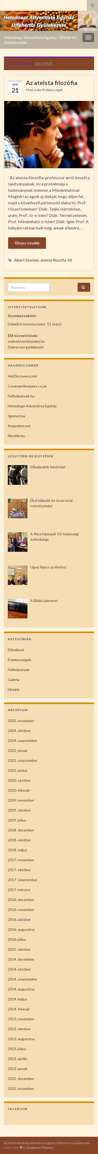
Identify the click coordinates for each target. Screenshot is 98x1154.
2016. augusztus (21, 929)
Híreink (13, 689)
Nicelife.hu (16, 436)
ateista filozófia (53, 260)
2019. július (17, 820)
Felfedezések (19, 669)
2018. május (17, 850)
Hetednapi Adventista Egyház (32, 406)
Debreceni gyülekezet (26, 347)
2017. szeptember (22, 879)
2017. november (21, 860)
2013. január (18, 1068)
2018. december (21, 830)
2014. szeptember (22, 979)
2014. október (19, 969)
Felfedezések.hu (21, 396)
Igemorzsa (16, 416)
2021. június (17, 770)
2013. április (17, 1058)
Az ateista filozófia (51, 82)
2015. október (19, 949)
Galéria (13, 679)
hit (70, 260)
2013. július (17, 1048)
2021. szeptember (22, 760)
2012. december (21, 1078)
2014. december (21, 959)
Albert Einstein (26, 260)
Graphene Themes (40, 1148)
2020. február (19, 790)
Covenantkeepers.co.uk (27, 386)
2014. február (19, 1009)
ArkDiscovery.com (22, 376)
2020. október (19, 780)
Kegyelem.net (19, 426)
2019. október (19, 810)
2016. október (19, 919)
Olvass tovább (27, 243)
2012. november (21, 1088)
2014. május (17, 999)
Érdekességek (53, 90)
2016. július (17, 939)
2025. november (21, 720)
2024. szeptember (22, 740)
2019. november (21, 800)
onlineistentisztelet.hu (26, 341)
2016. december (21, 899)
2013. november (21, 1019)
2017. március (19, 889)
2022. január (18, 750)
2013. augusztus (21, 1039)
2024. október (19, 730)
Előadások (16, 650)
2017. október (19, 870)
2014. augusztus (21, 989)
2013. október (19, 1029)
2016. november (21, 909)
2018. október (19, 840)
